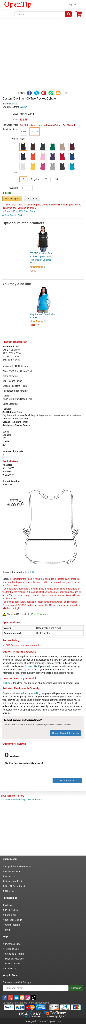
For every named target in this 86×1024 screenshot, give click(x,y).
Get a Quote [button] (32, 198)
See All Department (7, 14)
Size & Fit (29, 572)
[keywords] (40, 14)
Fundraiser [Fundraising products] (10, 915)
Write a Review (67, 780)
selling (37, 693)
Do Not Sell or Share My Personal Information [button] (25, 1002)
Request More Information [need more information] (65, 733)
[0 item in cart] (78, 14)
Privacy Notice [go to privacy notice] (12, 871)
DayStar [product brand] (13, 103)
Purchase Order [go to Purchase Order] (13, 944)
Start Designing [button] (12, 198)
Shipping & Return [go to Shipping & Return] (14, 953)
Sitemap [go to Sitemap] (9, 891)
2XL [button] (57, 179)
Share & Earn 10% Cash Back (18, 211)
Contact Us (31, 666)
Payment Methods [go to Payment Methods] (14, 958)
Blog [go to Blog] (7, 929)
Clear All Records (34, 799)
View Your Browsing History (13, 799)
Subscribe (76, 988)
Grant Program (12, 924)
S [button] (23, 179)
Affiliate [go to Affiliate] (9, 905)
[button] (23, 132)
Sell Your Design (13, 920)
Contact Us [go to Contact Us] (10, 968)
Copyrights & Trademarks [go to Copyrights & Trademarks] (18, 866)
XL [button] (46, 179)
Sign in (72, 4)
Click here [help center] (7, 683)
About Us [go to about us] (10, 876)
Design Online (12, 963)
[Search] (68, 14)
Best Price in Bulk (12, 215)
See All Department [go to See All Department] (15, 886)
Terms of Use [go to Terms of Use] (12, 949)
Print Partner (11, 910)
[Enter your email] (36, 988)
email (47, 666)
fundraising (25, 693)
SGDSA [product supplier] (23, 107)
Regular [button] (35, 179)
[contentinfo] (17, 4)
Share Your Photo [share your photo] (14, 881)
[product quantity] (26, 188)
